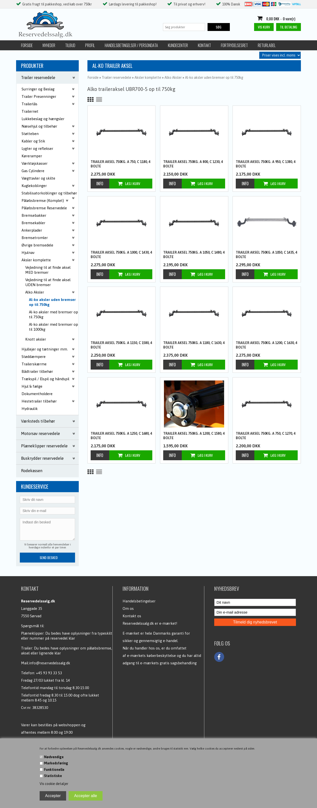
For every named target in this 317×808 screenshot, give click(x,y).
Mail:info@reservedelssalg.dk (45, 663)
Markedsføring (56, 763)
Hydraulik (30, 408)
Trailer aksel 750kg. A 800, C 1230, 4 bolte (193, 164)
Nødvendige (54, 757)
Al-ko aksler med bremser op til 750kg (53, 314)
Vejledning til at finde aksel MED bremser (48, 269)
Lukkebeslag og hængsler (43, 119)
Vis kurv (264, 26)
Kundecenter (178, 45)
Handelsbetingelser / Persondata (131, 45)
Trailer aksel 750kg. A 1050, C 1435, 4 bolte (266, 254)
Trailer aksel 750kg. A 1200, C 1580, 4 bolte (194, 435)
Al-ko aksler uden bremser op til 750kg (52, 302)
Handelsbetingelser (139, 601)
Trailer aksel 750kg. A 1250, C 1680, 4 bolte (121, 435)
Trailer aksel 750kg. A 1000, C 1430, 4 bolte (121, 254)
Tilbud (70, 45)
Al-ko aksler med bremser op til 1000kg (53, 326)
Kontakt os (132, 616)
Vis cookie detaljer (54, 784)
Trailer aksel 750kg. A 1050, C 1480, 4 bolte (194, 254)
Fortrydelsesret (234, 45)
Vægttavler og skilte (38, 178)
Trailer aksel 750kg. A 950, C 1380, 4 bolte (265, 164)
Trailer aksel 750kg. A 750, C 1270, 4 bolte (265, 435)
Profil (90, 45)
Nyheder (49, 45)
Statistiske (53, 776)
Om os (128, 608)
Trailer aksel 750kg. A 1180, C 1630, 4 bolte (194, 345)
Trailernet (30, 111)
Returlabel (267, 45)
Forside (27, 45)
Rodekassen (31, 470)
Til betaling (288, 26)
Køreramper (32, 156)
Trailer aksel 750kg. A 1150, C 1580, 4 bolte (121, 345)
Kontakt (204, 45)
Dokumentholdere (37, 394)
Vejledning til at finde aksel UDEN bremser (48, 282)
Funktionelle (54, 770)
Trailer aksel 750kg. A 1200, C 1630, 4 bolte (266, 345)
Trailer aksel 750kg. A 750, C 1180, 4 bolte (120, 164)
